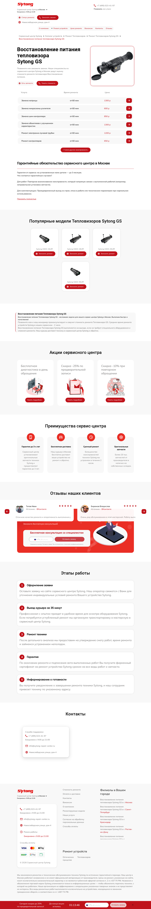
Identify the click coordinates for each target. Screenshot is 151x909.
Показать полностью (26, 199)
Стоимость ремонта (72, 789)
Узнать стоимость (46, 83)
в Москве (42, 9)
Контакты (99, 28)
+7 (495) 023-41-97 (106, 5)
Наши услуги (69, 815)
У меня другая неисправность (75, 150)
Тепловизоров (83, 857)
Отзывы (109, 28)
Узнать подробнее (34, 400)
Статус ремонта (26, 17)
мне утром (102, 9)
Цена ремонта (76, 28)
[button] (7, 511)
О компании (43, 28)
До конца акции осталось (56, 905)
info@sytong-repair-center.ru (40, 746)
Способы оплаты (70, 826)
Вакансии (88, 28)
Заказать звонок (47, 17)
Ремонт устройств (60, 28)
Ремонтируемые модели (74, 811)
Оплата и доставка (71, 794)
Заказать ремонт (44, 254)
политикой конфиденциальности (73, 544)
